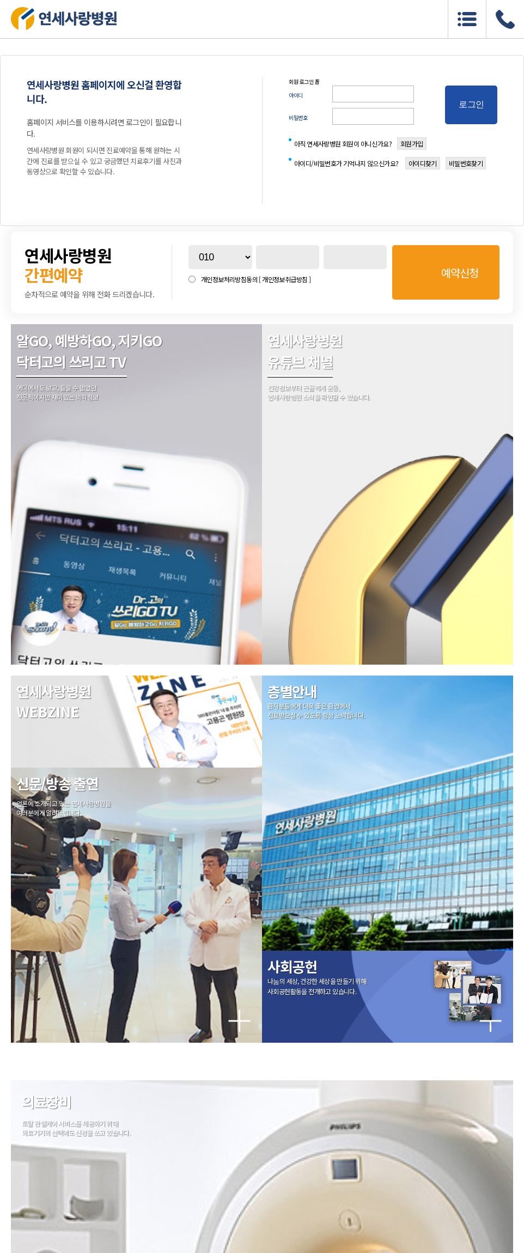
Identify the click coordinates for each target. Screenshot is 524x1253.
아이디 (296, 95)
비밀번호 (298, 117)
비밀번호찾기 (466, 163)
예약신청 (459, 273)
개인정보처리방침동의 (255, 279)
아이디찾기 (423, 163)
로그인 (471, 104)
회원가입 (411, 143)
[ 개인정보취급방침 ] (284, 279)
